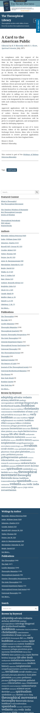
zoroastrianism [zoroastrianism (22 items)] (8, 490)
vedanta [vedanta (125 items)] (15, 484)
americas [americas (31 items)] (14, 400)
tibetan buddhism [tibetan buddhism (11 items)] (20, 478)
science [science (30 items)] (20, 465)
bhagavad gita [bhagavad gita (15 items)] (31, 402)
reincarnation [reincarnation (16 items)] (7, 460)
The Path (4, 320)
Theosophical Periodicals (10, 220)
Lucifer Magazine (7, 324)
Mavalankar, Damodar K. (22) (12, 264)
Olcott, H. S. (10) (7, 290)
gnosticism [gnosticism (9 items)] (22, 425)
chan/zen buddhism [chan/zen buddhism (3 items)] (16, 409)
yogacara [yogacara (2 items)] (20, 487)
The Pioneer (5, 374)
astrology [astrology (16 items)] (19, 402)
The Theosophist (7, 316)
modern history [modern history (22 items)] (24, 439)
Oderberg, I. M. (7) (8, 304)
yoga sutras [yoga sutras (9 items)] (28, 487)
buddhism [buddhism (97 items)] (28, 405)
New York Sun (6, 385)
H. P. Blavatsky (18, 46)
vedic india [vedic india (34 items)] (32, 484)
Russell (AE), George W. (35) (11, 246)
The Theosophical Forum (10, 353)
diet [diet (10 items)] (24, 414)
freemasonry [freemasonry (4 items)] (5, 426)
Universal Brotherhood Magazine (14, 371)
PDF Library (5, 223)
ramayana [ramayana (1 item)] (30, 457)
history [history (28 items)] (34, 428)
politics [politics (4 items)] (3, 455)
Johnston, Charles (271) (10, 243)
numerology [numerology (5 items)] (15, 446)
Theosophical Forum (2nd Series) (13, 345)
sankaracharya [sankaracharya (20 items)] (28, 463)
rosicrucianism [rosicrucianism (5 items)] (14, 463)
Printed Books (6, 225)
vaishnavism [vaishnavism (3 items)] (5, 484)
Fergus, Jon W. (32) (8, 257)
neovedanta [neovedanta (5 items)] (5, 446)
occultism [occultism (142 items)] (30, 446)
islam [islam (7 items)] (3, 431)
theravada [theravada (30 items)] (6, 477)
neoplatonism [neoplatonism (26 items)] (8, 442)
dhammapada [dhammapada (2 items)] (18, 415)
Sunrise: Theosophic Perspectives (14, 334)
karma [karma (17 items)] (26, 431)
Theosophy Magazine (9, 327)
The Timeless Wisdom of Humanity (14, 210)
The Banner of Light (8, 363)
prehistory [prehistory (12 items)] (11, 454)
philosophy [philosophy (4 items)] (31, 449)
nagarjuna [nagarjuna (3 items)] (35, 440)
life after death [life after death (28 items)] (17, 434)
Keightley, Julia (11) (8, 286)
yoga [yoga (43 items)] (14, 487)
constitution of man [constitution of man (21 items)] (23, 411)
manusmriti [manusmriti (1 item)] (29, 437)
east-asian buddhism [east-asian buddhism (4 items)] (20, 418)
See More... (5, 308)
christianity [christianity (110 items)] (31, 408)
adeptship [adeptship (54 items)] (7, 397)
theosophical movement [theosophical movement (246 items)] (19, 697)
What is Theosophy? (9, 201)
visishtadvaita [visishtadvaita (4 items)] (6, 487)
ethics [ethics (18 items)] (4, 423)
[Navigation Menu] (35, 20)
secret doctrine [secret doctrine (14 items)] (31, 465)
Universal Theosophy (9, 349)
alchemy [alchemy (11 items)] (5, 400)
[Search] (18, 608)
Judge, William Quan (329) (11, 239)
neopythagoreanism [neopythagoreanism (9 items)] (25, 443)
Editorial (5, 46)
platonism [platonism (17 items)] (25, 451)
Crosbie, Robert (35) (8, 250)
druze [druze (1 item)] (28, 415)
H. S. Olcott (32, 46)
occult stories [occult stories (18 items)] (7, 448)
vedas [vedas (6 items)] (23, 484)
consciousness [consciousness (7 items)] (6, 412)
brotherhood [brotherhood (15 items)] (7, 405)
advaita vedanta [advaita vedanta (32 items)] (23, 397)
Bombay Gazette (7, 382)
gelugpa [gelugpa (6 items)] (14, 425)
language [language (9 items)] (5, 434)
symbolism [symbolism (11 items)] (28, 469)
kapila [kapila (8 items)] (20, 431)
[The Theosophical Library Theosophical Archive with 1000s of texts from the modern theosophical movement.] (16, 20)
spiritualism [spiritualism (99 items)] (15, 469)
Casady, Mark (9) (7, 293)
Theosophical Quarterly (10, 331)
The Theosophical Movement (12, 204)
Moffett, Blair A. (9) (8, 297)
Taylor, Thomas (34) (8, 254)
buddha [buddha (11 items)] (17, 406)
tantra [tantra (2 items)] (35, 469)
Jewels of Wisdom (8, 215)
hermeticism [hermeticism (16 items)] (16, 428)
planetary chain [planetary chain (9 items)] (8, 451)
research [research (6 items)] (4, 463)
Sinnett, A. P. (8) (7, 301)
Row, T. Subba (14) (8, 275)
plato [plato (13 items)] (17, 451)
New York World (7, 378)
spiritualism (12, 170)
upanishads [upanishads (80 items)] (24, 481)
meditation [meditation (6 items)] (5, 440)
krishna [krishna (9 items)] (33, 431)
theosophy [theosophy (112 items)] (24, 475)
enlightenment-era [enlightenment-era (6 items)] (8, 420)
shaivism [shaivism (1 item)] (3, 469)
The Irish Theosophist (9, 338)
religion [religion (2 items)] (17, 460)
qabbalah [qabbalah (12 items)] (23, 457)
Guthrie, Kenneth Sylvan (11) (12, 283)
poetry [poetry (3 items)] (32, 452)
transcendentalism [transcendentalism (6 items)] (8, 481)
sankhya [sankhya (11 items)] (5, 466)
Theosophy (5, 356)
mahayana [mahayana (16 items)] (20, 437)
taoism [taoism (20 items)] (4, 472)
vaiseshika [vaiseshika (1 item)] (35, 481)
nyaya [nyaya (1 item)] (22, 446)
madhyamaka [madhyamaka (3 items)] (29, 434)
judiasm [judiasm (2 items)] (15, 431)
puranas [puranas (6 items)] (19, 454)
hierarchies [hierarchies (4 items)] (27, 429)
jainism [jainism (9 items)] (9, 431)
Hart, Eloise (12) (7, 279)
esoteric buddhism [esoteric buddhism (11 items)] (25, 420)
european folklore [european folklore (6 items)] (14, 423)
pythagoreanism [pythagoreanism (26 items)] (9, 457)
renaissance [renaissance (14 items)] (26, 460)
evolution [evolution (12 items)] (26, 423)
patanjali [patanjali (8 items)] (22, 449)
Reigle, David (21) (7, 268)
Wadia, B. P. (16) (7, 272)
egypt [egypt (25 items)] (31, 417)
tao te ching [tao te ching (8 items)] (13, 472)
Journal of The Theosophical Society (15, 367)
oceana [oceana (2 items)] (16, 449)
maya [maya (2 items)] (34, 437)
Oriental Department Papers (11, 342)
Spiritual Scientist (9, 48)
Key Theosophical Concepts (11, 212)
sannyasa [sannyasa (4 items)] (12, 466)
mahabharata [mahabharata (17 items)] (7, 436)
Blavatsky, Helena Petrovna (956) (13, 236)
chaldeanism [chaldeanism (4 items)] (5, 409)
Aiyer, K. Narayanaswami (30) (12, 261)
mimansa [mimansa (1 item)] (13, 440)
